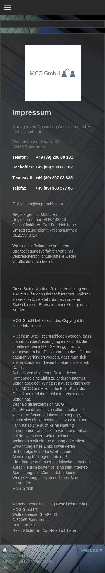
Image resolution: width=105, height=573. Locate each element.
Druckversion (18, 550)
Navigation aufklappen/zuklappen (52, 7)
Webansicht (91, 550)
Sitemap (43, 550)
